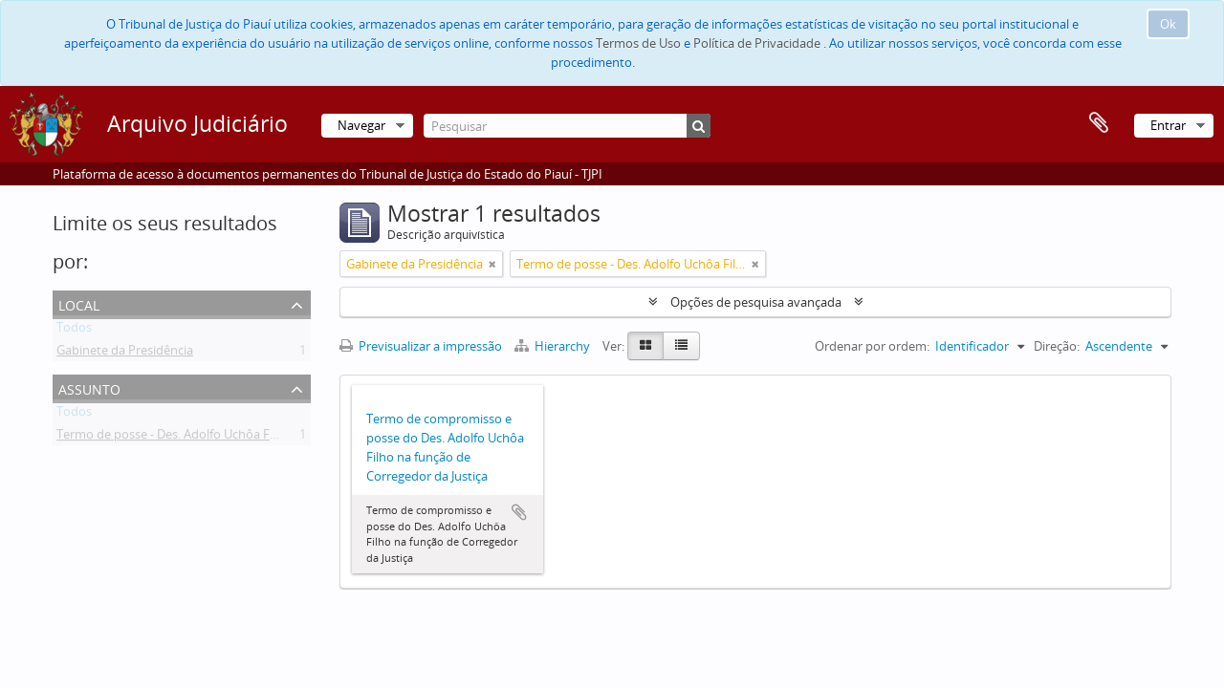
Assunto (89, 387)
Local (78, 303)
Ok (1168, 23)
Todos (74, 330)
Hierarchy (553, 346)
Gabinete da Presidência (124, 353)
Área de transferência (1099, 123)
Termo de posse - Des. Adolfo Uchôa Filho (173, 437)
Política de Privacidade (756, 43)
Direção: (1057, 346)
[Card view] (645, 346)
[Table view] (681, 346)
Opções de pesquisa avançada (755, 302)
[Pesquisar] (567, 126)
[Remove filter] (492, 263)
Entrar (1168, 125)
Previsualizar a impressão (420, 346)
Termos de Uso (638, 43)
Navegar (361, 125)
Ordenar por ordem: (872, 346)
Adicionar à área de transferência (519, 512)
